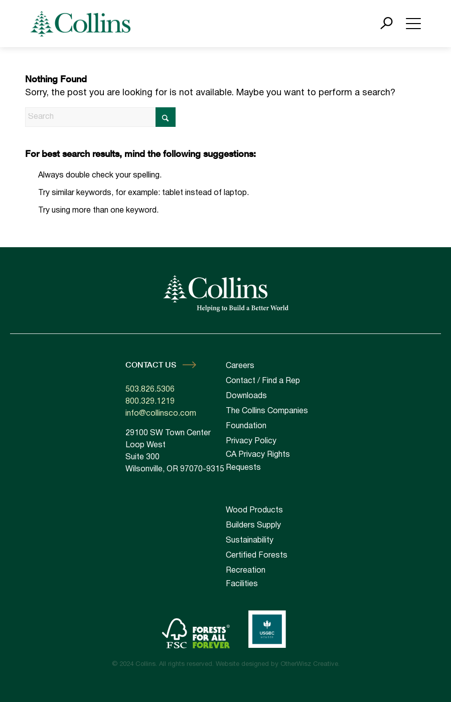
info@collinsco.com (160, 413)
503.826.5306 (150, 389)
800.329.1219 (150, 401)
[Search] (100, 117)
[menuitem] (276, 510)
